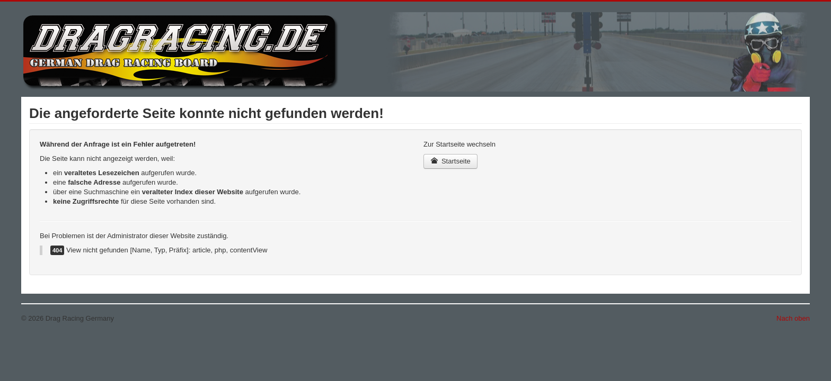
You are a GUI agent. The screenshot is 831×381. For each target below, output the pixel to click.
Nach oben (793, 318)
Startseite (450, 161)
